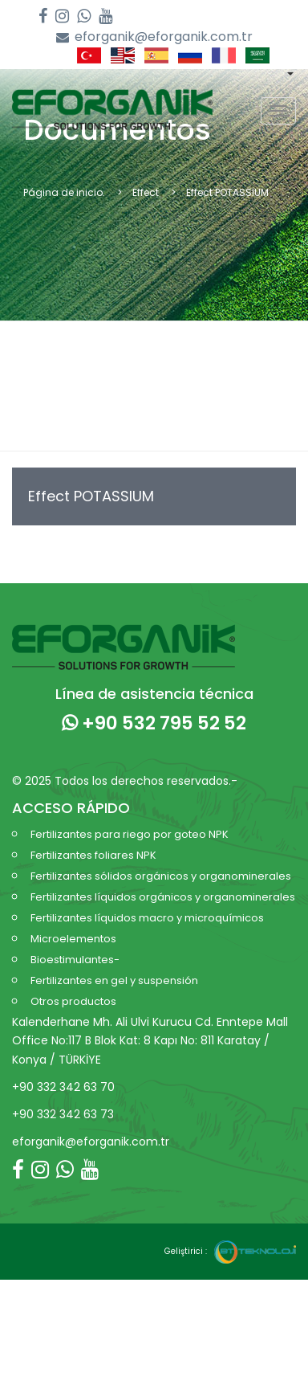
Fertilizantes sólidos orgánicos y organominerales (160, 876)
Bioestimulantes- (75, 959)
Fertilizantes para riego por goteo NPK (129, 834)
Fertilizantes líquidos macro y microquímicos (147, 917)
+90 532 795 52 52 (154, 723)
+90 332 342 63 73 (63, 1114)
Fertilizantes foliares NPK (93, 855)
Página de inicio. (64, 192)
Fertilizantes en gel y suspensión (114, 980)
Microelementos (73, 938)
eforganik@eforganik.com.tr (154, 37)
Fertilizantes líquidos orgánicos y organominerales (162, 897)
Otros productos (73, 1001)
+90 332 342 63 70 (63, 1087)
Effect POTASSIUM (91, 496)
